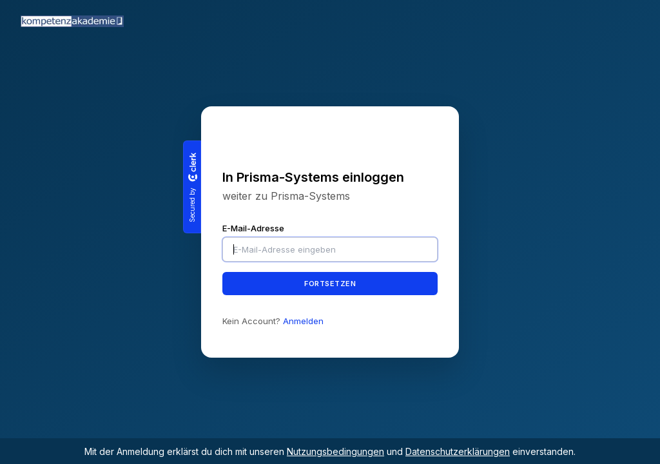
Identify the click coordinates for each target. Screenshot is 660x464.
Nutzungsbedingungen (335, 451)
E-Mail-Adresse (253, 228)
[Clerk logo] (192, 166)
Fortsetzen (330, 282)
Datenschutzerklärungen (457, 451)
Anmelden (303, 321)
